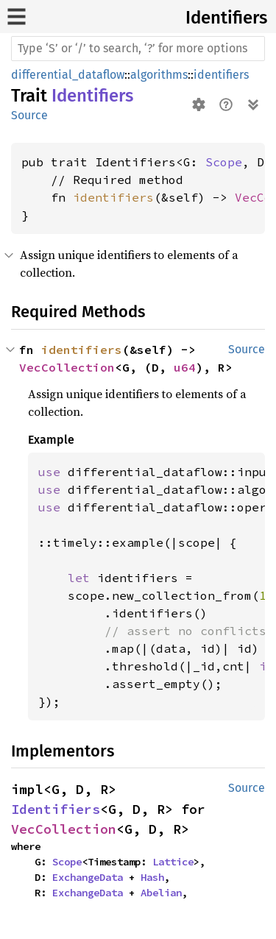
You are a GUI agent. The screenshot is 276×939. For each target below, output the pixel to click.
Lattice (173, 861)
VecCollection (67, 367)
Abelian (161, 892)
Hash (152, 877)
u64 (185, 367)
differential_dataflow (67, 75)
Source (29, 115)
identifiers (221, 75)
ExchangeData (87, 877)
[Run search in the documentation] (138, 48)
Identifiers (226, 17)
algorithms (159, 75)
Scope (223, 162)
